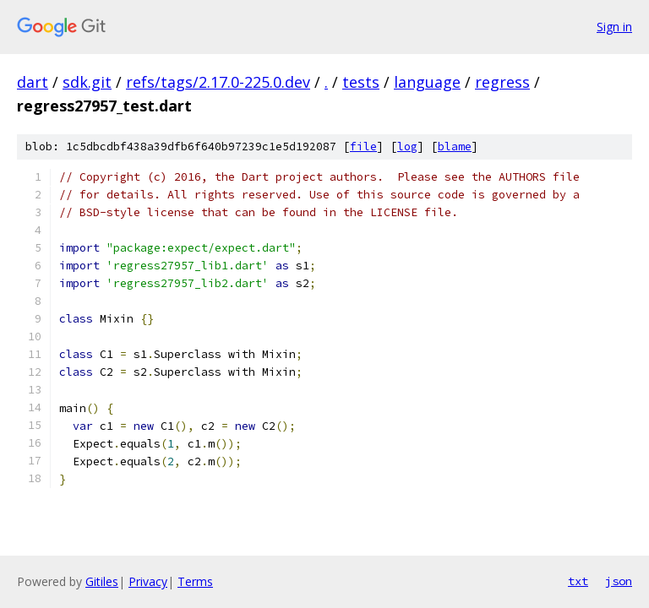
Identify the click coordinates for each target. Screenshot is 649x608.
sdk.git (87, 82)
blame (455, 146)
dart (32, 82)
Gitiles (101, 581)
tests (360, 82)
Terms (195, 581)
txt (578, 581)
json (618, 581)
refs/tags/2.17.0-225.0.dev (218, 82)
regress (502, 82)
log (407, 146)
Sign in (614, 27)
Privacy (147, 581)
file (363, 146)
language (427, 82)
